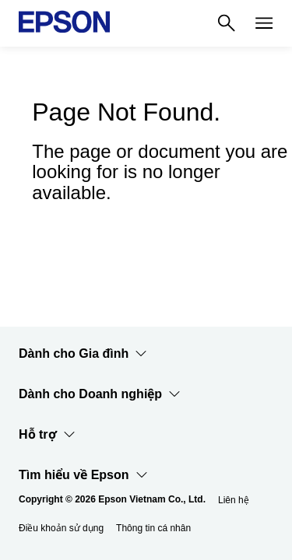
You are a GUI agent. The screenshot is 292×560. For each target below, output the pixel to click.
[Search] (226, 23)
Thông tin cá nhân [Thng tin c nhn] (153, 528)
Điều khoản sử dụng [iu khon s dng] (61, 528)
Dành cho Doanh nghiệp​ (100, 394)
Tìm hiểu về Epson (83, 475)
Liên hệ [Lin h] (233, 500)
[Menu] (264, 23)
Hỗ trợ (47, 434)
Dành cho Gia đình (83, 353)
